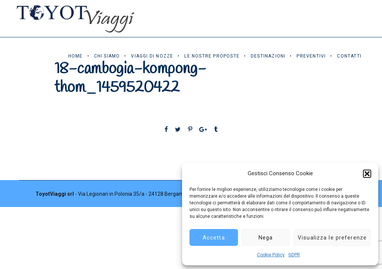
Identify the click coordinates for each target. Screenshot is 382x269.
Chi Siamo (107, 56)
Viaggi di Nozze (152, 56)
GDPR (294, 254)
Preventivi (311, 56)
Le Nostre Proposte (211, 56)
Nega (266, 237)
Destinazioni (268, 56)
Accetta (214, 237)
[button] (367, 173)
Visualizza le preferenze (332, 237)
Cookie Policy (271, 254)
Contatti (349, 56)
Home (75, 56)
